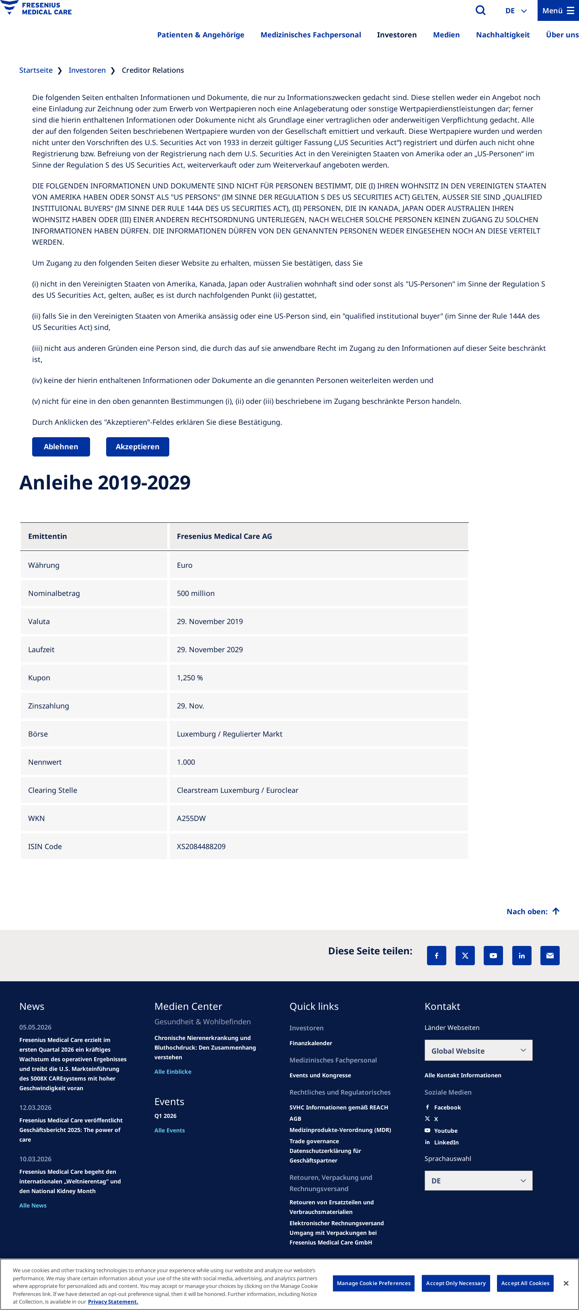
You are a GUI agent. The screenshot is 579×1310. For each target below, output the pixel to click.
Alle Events (169, 1130)
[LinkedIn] (522, 955)
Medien (446, 34)
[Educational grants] (295, 1119)
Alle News (33, 1205)
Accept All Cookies (525, 1283)
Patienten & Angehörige (200, 34)
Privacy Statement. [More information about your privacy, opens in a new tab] (113, 1301)
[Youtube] (446, 1131)
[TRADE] (344, 1155)
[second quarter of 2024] (311, 1043)
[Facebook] (436, 955)
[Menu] (558, 10)
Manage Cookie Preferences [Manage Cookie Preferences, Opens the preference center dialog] (374, 1283)
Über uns (562, 34)
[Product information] (344, 1207)
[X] (465, 955)
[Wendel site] (320, 1075)
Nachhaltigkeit (503, 34)
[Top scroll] (533, 911)
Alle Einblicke (172, 1071)
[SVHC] (314, 1141)
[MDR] (340, 1130)
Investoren (397, 34)
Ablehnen (61, 446)
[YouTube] (493, 955)
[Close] (566, 1283)
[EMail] (550, 955)
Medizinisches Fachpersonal (311, 34)
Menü (552, 10)
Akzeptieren (138, 446)
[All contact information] (463, 1075)
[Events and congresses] (339, 1107)
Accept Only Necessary (456, 1283)
